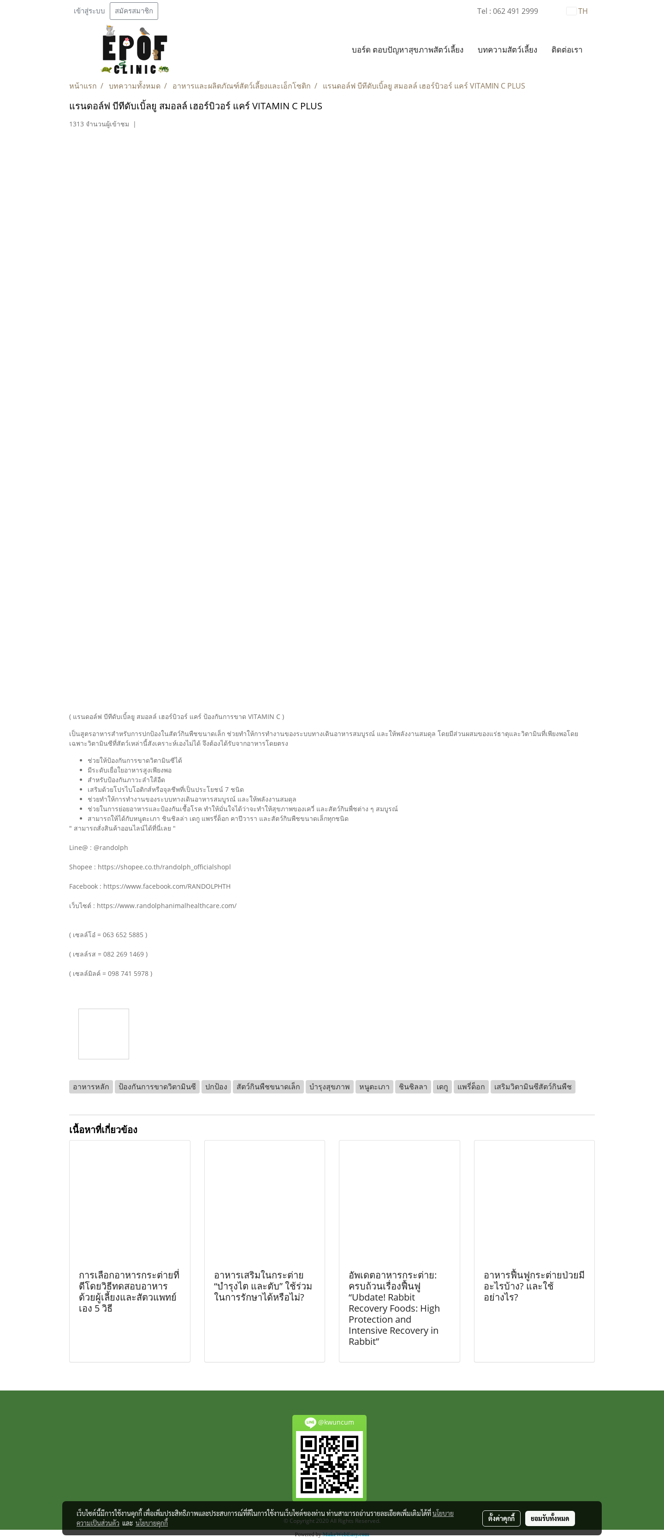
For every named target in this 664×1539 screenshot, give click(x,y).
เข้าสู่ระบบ (89, 11)
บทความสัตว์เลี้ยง (507, 50)
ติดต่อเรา (567, 50)
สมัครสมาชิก (134, 11)
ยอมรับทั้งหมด (550, 1518)
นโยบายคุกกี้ (152, 1523)
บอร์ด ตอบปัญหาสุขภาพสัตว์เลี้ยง (407, 50)
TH (577, 11)
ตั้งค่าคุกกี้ (501, 1518)
